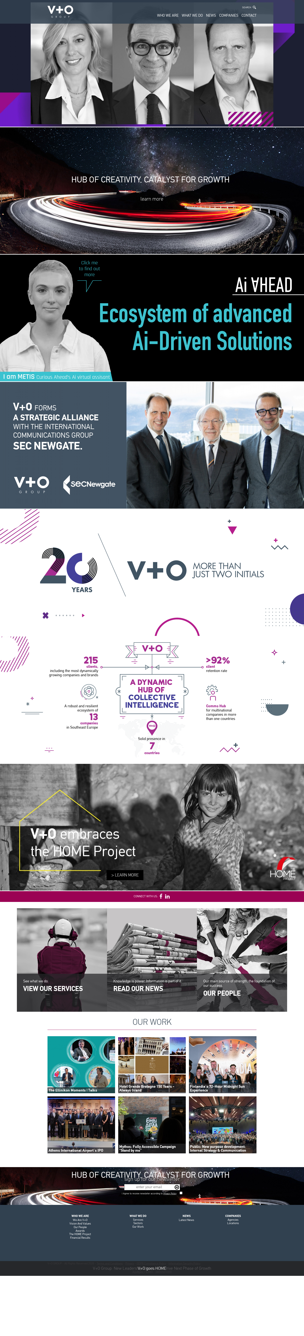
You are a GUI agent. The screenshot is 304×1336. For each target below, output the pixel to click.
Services (138, 1219)
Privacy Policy (169, 1193)
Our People (80, 1227)
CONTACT (249, 16)
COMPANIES (228, 16)
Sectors (138, 1223)
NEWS (211, 16)
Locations (233, 1223)
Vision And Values (80, 1223)
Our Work (138, 1226)
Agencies (233, 1219)
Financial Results (80, 1237)
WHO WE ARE (168, 16)
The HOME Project (80, 1234)
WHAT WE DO (192, 16)
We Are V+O (80, 1220)
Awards (80, 1230)
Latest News (186, 1220)
